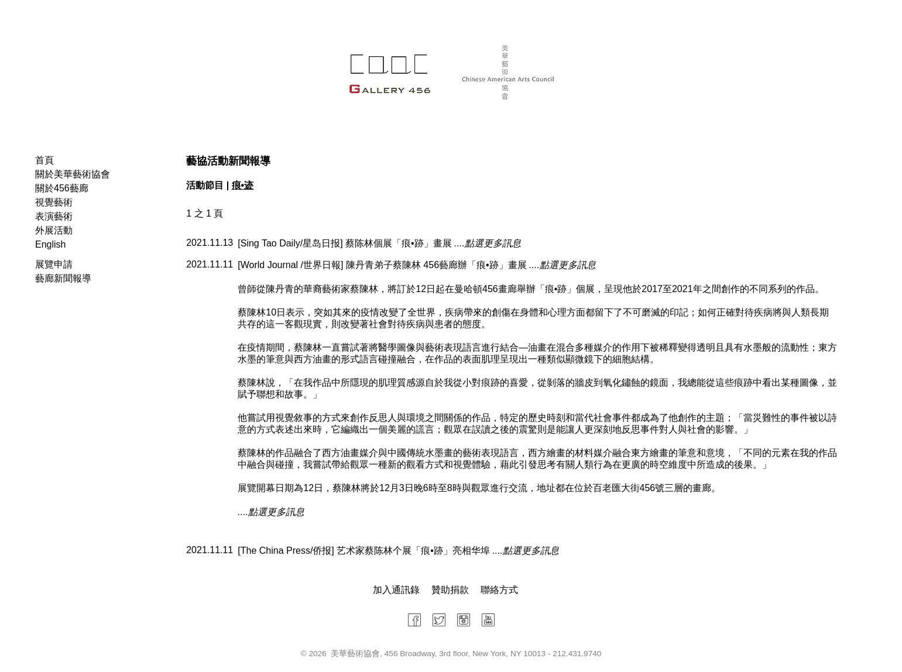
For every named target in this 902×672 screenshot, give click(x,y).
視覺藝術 (54, 202)
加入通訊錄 (396, 590)
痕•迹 (243, 185)
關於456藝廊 (61, 188)
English (50, 244)
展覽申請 (54, 264)
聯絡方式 (499, 590)
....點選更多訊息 (487, 243)
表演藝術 (54, 216)
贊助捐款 (450, 590)
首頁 (44, 160)
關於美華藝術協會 (72, 174)
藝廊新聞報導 (63, 278)
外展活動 (54, 230)
